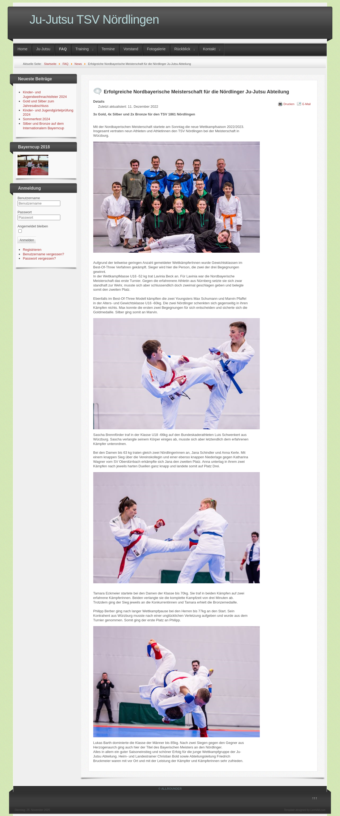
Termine (108, 49)
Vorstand (131, 49)
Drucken (288, 104)
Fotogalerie (156, 49)
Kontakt (209, 49)
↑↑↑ (314, 798)
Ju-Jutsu (43, 49)
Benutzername (29, 198)
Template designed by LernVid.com (304, 810)
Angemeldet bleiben (33, 226)
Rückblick (182, 49)
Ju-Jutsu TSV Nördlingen (94, 19)
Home (22, 49)
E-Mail (306, 104)
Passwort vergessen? (39, 258)
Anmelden (27, 240)
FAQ (63, 49)
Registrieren (32, 250)
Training (82, 49)
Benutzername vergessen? (43, 254)
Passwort (25, 212)
